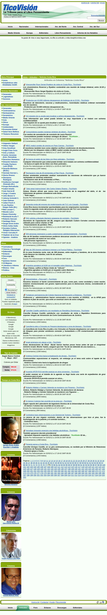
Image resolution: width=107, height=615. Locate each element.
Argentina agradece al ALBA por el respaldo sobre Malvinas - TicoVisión (54, 265)
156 (48, 471)
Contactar (95, 3)
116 (75, 467)
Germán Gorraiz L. (10, 173)
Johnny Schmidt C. (11, 198)
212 (75, 475)
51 (63, 463)
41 (39, 463)
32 (98, 461)
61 (88, 463)
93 (86, 465)
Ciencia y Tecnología (11, 249)
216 (89, 475)
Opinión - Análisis (10, 237)
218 (96, 475)
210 (69, 475)
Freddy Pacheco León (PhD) (9, 165)
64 (95, 463)
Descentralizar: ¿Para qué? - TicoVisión (41, 279)
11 (47, 461)
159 (58, 471)
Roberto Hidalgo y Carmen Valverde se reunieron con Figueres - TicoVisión (55, 387)
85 (67, 465)
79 (52, 465)
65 (97, 463)
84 (64, 465)
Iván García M (8, 191)
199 (31, 475)
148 (103, 469)
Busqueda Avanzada (98, 15)
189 (79, 473)
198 (28, 475)
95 (91, 465)
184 (62, 473)
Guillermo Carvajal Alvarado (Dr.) (10, 183)
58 (80, 463)
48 (56, 463)
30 (93, 461)
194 (96, 473)
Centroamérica (9, 111)
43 (44, 463)
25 (81, 461)
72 (34, 465)
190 (82, 473)
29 (91, 461)
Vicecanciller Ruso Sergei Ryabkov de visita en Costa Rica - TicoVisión (53, 84)
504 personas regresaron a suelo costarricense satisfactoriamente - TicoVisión (56, 234)
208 (62, 475)
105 (38, 467)
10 (45, 461)
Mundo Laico (8, 212)
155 (45, 471)
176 (34, 473)
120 (89, 467)
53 (68, 463)
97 (96, 465)
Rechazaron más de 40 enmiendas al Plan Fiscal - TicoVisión (50, 173)
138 (69, 469)
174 (28, 473)
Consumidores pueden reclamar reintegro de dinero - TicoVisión (51, 132)
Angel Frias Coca (10, 150)
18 (64, 461)
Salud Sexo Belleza (11, 132)
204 (48, 475)
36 (27, 463)
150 (28, 471)
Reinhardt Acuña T (11, 216)
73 (36, 465)
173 (24, 473)
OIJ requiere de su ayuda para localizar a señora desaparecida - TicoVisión (55, 116)
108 (48, 467)
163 (72, 471)
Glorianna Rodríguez (7, 179)
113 (65, 467)
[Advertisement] (33, 57)
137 (65, 469)
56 (75, 463)
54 (70, 463)
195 (99, 473)
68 (24, 465)
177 (38, 473)
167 (86, 471)
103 (31, 467)
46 (51, 463)
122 (96, 467)
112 (62, 467)
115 (72, 467)
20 (69, 461)
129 (38, 469)
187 (72, 473)
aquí (15, 304)
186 (69, 473)
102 (28, 467)
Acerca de (85, 3)
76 (44, 465)
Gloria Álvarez (9, 175)
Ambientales (8, 127)
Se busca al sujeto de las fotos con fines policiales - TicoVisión (50, 159)
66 (100, 463)
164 (75, 471)
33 (101, 461)
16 (59, 461)
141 (79, 469)
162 (69, 471)
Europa (6, 125)
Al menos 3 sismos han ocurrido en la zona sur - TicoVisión (49, 401)
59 (83, 463)
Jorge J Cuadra (9, 193)
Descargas (7, 256)
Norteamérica (8, 113)
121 (92, 467)
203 (45, 475)
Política (6, 270)
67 (102, 463)
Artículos (33, 77)
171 (99, 471)
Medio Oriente (9, 118)
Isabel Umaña (8, 189)
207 (58, 475)
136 (62, 469)
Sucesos (6, 99)
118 (82, 467)
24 (79, 461)
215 (86, 475)
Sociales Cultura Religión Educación (10, 229)
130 (41, 469)
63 (92, 463)
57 (78, 463)
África (5, 122)
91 (81, 465)
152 (34, 471)
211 (72, 475)
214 (82, 475)
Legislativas (8, 97)
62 (90, 463)
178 (41, 473)
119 (86, 467)
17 (62, 461)
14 (54, 461)
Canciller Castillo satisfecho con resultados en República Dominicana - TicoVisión (57, 311)
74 (39, 465)
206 (55, 475)
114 (69, 467)
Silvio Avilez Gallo (10, 226)
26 (84, 461)
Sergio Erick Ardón (11, 224)
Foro (5, 258)
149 (24, 471)
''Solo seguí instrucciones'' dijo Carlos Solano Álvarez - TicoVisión (51, 189)
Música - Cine (8, 268)
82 (59, 465)
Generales (7, 94)
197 (24, 475)
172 (103, 471)
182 (55, 473)
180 (48, 473)
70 (29, 465)
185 (65, 473)
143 (86, 469)
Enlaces (6, 254)
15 (57, 461)
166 (82, 471)
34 (103, 461)
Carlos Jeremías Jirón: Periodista (9, 156)
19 (67, 461)
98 (98, 465)
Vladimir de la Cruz (11, 235)
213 (79, 475)
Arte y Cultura (9, 153)
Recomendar (61, 602)
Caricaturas (8, 247)
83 (62, 465)
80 (54, 465)
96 (93, 465)
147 (99, 469)
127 (31, 469)
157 (51, 471)
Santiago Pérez (9, 221)
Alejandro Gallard (10, 143)
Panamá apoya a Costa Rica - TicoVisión (42, 444)
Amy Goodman (9, 148)
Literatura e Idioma (11, 265)
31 (96, 461)
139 (72, 469)
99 (101, 465)
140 (75, 469)
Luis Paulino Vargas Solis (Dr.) (9, 206)
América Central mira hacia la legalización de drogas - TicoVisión (51, 356)
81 (57, 465)
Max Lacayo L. (9, 209)
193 (92, 473)
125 (24, 469)
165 (79, 471)
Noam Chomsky (9, 214)
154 (41, 471)
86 (69, 465)
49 (58, 463)
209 (65, 475)
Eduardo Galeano (10, 162)
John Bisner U (9, 196)
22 (74, 461)
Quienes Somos (9, 261)
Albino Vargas (9, 146)
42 (41, 463)
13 (52, 461)
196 (103, 473)
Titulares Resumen (11, 134)
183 (58, 473)
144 (89, 469)
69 (27, 465)
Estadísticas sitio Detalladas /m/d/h (9, 84)
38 (31, 463)
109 (51, 467)
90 (79, 465)
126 (28, 469)
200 (34, 475)
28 (89, 461)
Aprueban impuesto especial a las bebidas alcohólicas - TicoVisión (52, 430)
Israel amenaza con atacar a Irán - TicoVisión (43, 342)
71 (31, 465)
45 (49, 463)
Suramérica (8, 115)
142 (82, 469)
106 (41, 467)
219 (99, 475)
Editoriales (7, 251)
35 (24, 463)
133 (51, 469)
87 (71, 465)
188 (75, 473)
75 (41, 465)
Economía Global (10, 129)
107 (45, 467)
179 (45, 473)
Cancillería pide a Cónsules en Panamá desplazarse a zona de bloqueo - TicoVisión (58, 326)
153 (38, 471)
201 (38, 475)
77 (46, 465)
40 (36, 463)
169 (92, 471)
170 (96, 471)
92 (84, 465)
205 (51, 475)
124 (103, 467)
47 (53, 463)
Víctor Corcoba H (10, 233)
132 (48, 469)
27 (86, 461)
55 (73, 463)
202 (41, 475)
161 (65, 471)
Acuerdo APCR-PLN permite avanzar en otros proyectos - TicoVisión (52, 372)
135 (58, 469)
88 (74, 465)
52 (66, 463)
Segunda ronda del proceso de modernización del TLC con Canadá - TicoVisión (57, 204)
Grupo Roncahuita (10, 186)
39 (34, 463)
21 (71, 461)
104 (34, 467)
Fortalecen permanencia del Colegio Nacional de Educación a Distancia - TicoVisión (58, 295)
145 (92, 469)
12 (49, 461)
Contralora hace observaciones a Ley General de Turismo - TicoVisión (53, 415)
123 (99, 467)
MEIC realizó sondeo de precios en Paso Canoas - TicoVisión (50, 146)
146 (96, 469)
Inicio (5, 80)
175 (31, 473)
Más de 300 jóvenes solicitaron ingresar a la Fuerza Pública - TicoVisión (54, 250)
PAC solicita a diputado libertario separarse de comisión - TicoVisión (52, 218)
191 (86, 473)
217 (92, 475)
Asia (5, 120)
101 (24, 467)
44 (46, 463)
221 (24, 477)
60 (85, 463)
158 (55, 471)
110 (55, 467)
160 (62, 471)
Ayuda (102, 3)
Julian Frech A (9, 203)
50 (61, 463)
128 (34, 469)
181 (51, 473)
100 (103, 465)
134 (55, 469)
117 (79, 467)
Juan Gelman (8, 200)
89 (76, 465)
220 (103, 475)
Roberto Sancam (10, 219)
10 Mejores (7, 263)
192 (89, 473)
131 (45, 469)
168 (89, 471)
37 (29, 463)
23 (76, 461)
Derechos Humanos (11, 159)
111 (58, 467)
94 (89, 465)
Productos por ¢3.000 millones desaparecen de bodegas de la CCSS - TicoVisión (57, 100)
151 (31, 471)
